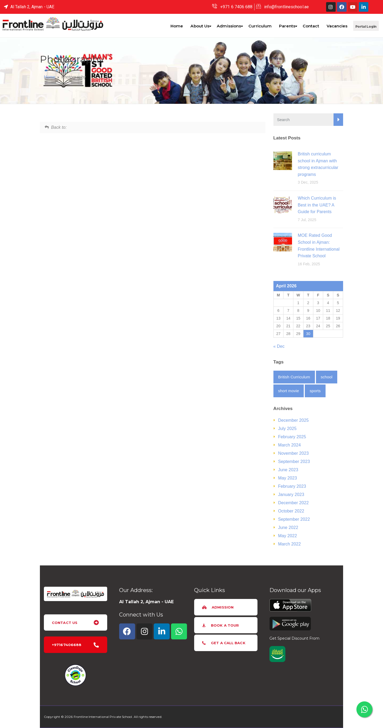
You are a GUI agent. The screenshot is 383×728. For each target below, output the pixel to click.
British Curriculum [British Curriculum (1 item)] (294, 377)
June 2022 (288, 527)
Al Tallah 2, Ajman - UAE (146, 601)
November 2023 (293, 453)
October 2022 (291, 511)
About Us (199, 25)
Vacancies (337, 25)
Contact (311, 25)
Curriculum (260, 25)
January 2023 (291, 494)
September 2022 (294, 519)
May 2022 (287, 535)
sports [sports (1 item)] (315, 390)
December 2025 (293, 420)
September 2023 (294, 461)
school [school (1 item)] (326, 377)
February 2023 (292, 486)
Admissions (229, 25)
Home (176, 25)
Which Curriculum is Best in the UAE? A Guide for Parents (317, 205)
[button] (366, 25)
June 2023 (288, 470)
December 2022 (293, 502)
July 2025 (287, 428)
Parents (287, 25)
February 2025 (292, 437)
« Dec (279, 346)
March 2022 (289, 544)
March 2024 (289, 445)
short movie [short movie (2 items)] (288, 390)
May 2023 (287, 478)
